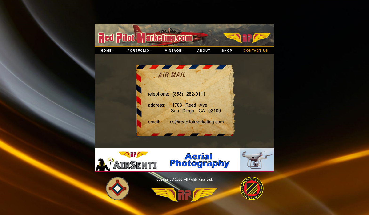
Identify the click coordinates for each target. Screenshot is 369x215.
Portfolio (141, 50)
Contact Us (256, 50)
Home (108, 50)
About (203, 50)
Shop (227, 50)
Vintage (175, 50)
